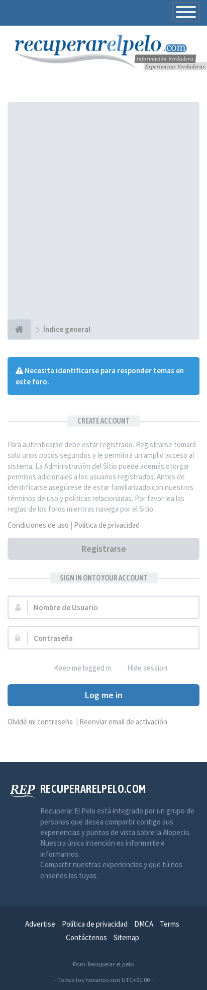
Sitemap (126, 937)
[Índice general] (19, 329)
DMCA (143, 924)
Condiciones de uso (38, 525)
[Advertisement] (103, 210)
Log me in (104, 695)
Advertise (40, 924)
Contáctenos (86, 937)
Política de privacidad (107, 525)
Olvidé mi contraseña (40, 721)
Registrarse (103, 548)
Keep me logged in (77, 668)
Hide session (141, 668)
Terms (169, 924)
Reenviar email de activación (123, 721)
